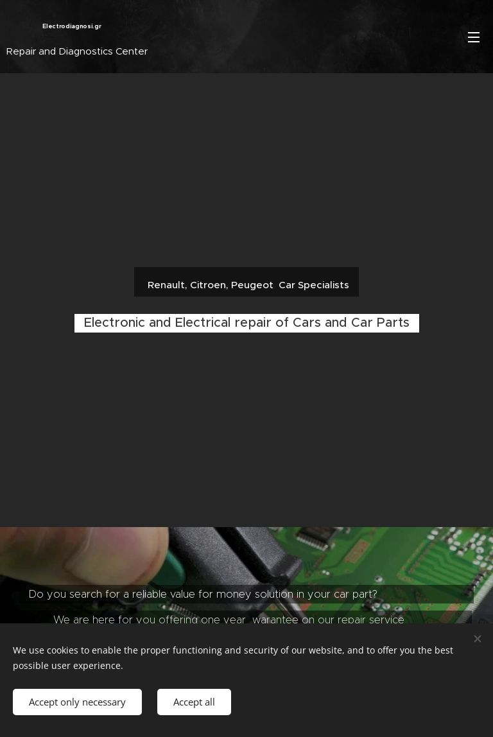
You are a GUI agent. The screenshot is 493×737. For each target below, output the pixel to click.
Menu (474, 37)
